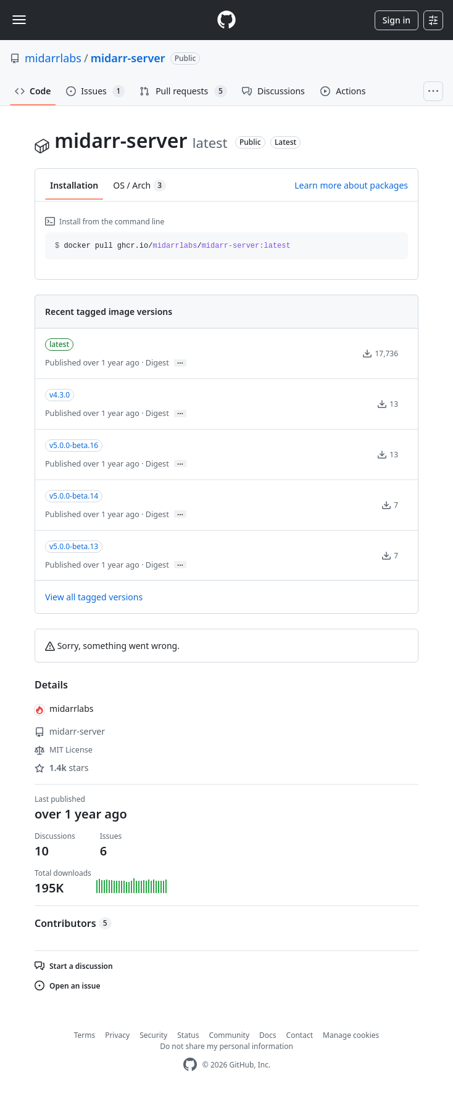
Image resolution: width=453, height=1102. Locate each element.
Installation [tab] (74, 185)
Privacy (117, 1035)
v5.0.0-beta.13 (73, 546)
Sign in (396, 20)
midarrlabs (53, 58)
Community (229, 1035)
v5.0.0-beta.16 (73, 445)
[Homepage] (226, 20)
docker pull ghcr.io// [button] (173, 246)
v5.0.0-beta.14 (73, 496)
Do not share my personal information (226, 1046)
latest (59, 344)
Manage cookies (351, 1035)
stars (62, 767)
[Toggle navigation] (19, 19)
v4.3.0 (59, 395)
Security (153, 1035)
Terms (85, 1035)
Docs (267, 1035)
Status (188, 1035)
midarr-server (128, 58)
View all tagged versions (94, 597)
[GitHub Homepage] (190, 1064)
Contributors (73, 923)
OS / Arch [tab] (139, 185)
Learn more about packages (351, 185)
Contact (299, 1035)
